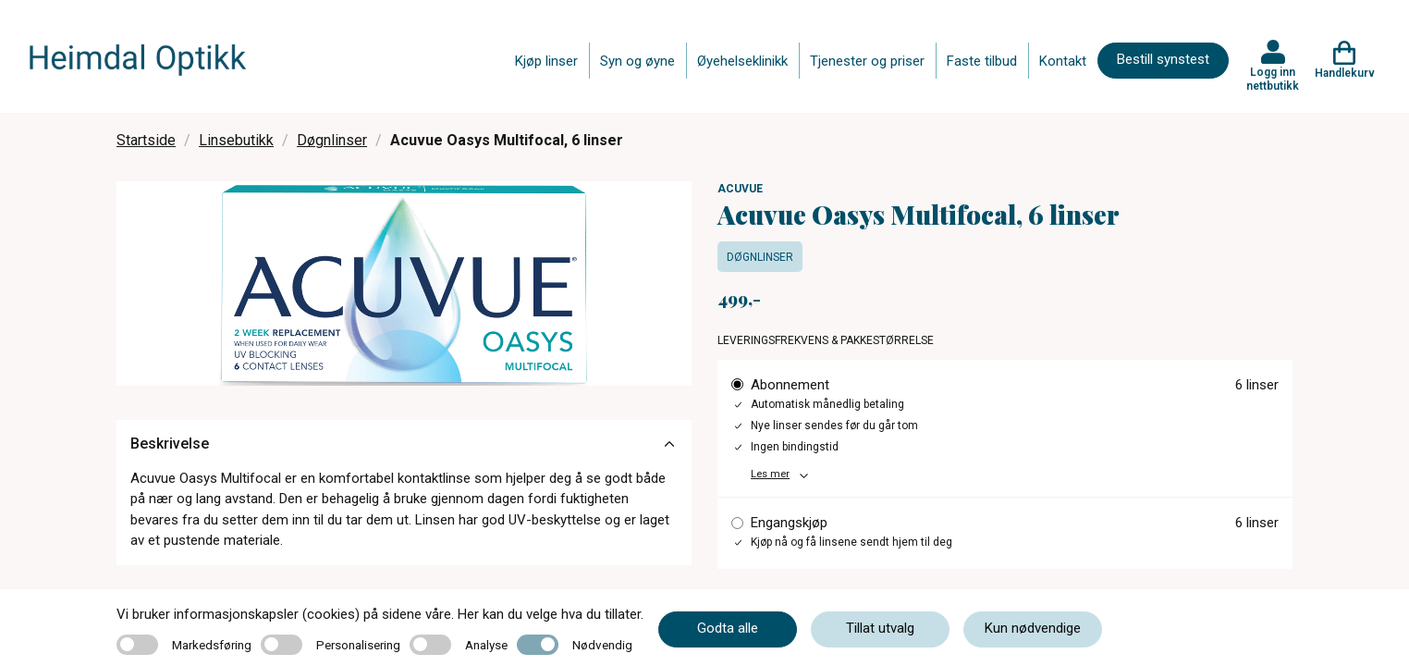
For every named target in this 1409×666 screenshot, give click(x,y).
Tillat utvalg (880, 628)
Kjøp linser (546, 61)
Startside (146, 140)
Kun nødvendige (1033, 628)
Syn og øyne (637, 61)
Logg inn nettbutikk (1272, 79)
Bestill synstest (1163, 59)
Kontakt (1062, 61)
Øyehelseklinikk (742, 61)
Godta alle (727, 628)
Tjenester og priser (867, 61)
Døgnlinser (332, 140)
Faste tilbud (982, 61)
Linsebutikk (236, 140)
